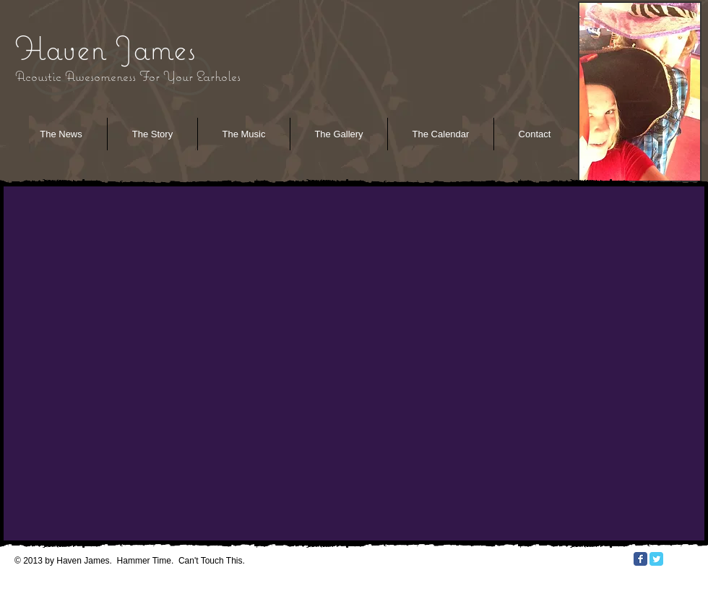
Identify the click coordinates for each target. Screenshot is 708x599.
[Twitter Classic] (656, 559)
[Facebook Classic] (640, 559)
